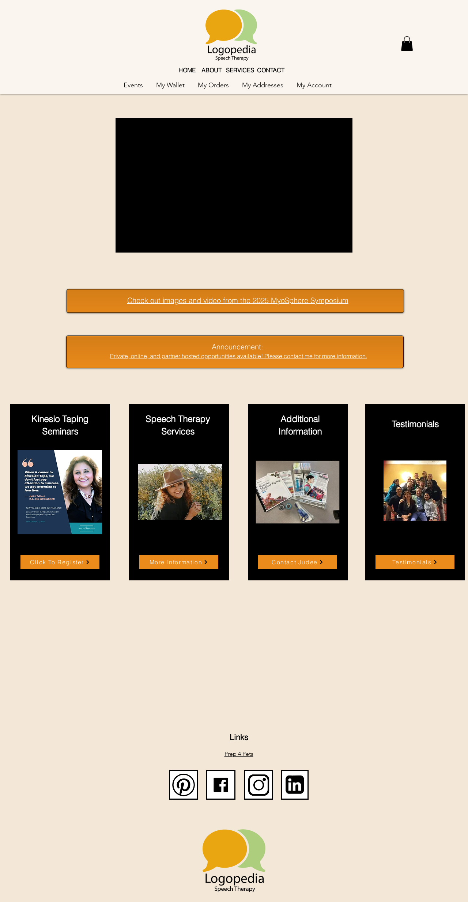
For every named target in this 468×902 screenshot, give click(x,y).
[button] (407, 43)
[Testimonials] (415, 562)
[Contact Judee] (297, 562)
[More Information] (179, 562)
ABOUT (211, 70)
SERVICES (240, 70)
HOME (187, 70)
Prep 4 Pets (238, 753)
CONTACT (270, 70)
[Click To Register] (60, 562)
